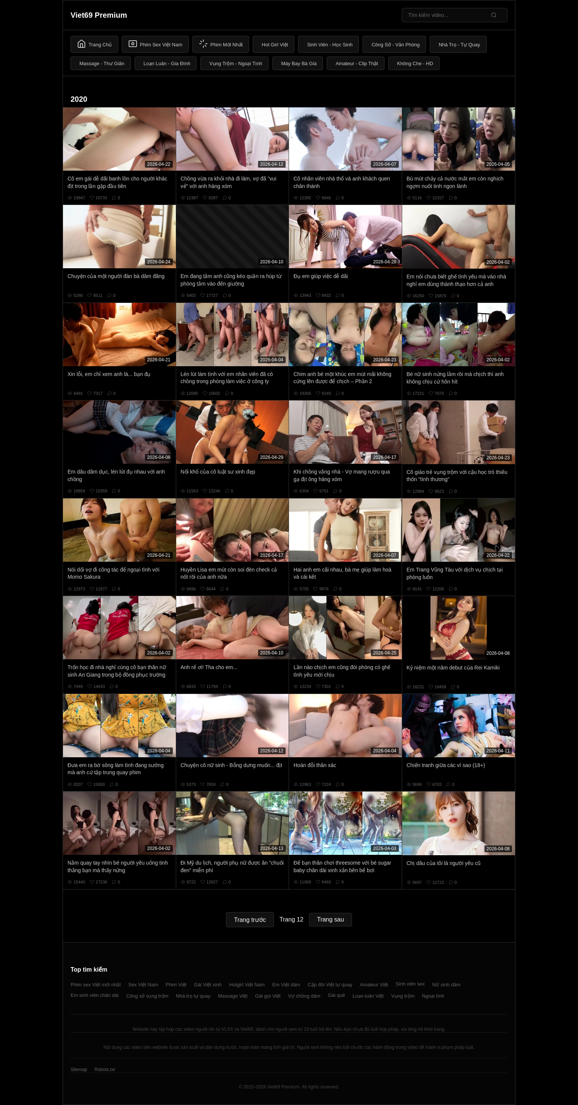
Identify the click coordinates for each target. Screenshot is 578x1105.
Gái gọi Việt (268, 996)
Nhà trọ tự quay (193, 996)
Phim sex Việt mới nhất (96, 984)
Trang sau (330, 919)
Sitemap (79, 1069)
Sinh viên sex (409, 984)
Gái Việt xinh (207, 984)
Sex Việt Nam (143, 984)
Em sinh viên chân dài (94, 995)
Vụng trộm (403, 996)
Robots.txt (104, 1069)
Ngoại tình (433, 996)
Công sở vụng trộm (147, 996)
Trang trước (250, 920)
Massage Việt (232, 996)
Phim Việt (176, 984)
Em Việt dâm (286, 984)
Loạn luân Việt (368, 996)
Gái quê (336, 995)
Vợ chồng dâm (304, 996)
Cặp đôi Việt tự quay (330, 984)
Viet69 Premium (99, 15)
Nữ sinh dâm (446, 984)
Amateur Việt (374, 984)
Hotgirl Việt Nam (246, 984)
